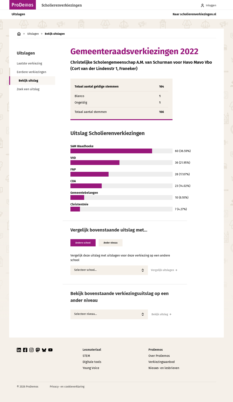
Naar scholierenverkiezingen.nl (194, 14)
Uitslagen (18, 14)
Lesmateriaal (92, 349)
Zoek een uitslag (28, 89)
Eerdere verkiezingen (31, 72)
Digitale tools (92, 362)
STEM (86, 356)
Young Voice (91, 368)
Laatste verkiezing (29, 63)
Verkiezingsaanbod (161, 362)
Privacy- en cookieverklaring (67, 386)
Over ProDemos (159, 356)
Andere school (83, 242)
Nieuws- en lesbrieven (163, 368)
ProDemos (155, 349)
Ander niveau (111, 242)
